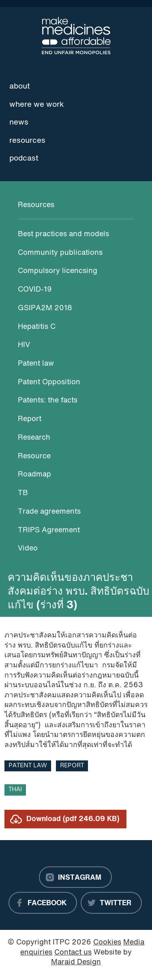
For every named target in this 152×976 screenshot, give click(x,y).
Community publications (60, 253)
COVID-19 (35, 289)
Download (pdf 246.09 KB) (72, 819)
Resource (34, 456)
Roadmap (34, 474)
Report (29, 419)
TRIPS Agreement (49, 530)
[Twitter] (111, 903)
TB (23, 493)
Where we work (36, 105)
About (19, 87)
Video (28, 548)
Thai (15, 789)
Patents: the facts (47, 400)
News (18, 123)
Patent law (36, 363)
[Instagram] (75, 877)
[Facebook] (43, 903)
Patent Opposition (49, 382)
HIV (24, 345)
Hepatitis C (37, 327)
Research (34, 437)
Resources (27, 141)
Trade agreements (49, 511)
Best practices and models (63, 234)
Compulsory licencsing (57, 271)
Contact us (73, 952)
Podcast (24, 159)
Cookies (107, 942)
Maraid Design (76, 962)
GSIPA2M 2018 (45, 308)
